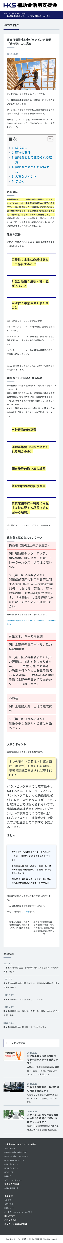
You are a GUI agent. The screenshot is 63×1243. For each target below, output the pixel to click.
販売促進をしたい (11, 1168)
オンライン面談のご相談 (15, 1224)
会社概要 (7, 1200)
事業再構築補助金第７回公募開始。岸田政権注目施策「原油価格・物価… (32, 985)
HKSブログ (9, 1216)
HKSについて (9, 1208)
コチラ (27, 911)
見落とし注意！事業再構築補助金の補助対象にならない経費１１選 (19, 924)
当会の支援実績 (11, 1184)
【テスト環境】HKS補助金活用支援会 (29, 1239)
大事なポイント (26, 176)
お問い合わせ (10, 1220)
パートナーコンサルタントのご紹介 (18, 1212)
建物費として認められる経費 (33, 159)
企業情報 (8, 1196)
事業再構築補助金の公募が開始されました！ (24, 999)
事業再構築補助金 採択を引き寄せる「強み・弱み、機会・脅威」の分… (32, 1013)
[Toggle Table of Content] (49, 139)
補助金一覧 (8, 1172)
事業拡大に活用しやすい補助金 (16, 1156)
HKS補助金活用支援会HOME (15, 1152)
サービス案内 (9, 1148)
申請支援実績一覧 (11, 1188)
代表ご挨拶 (8, 1204)
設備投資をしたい (11, 1164)
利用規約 (7, 1176)
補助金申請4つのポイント (14, 1160)
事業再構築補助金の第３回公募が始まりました (25, 1027)
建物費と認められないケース (33, 169)
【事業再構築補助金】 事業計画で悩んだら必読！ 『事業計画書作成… (31, 969)
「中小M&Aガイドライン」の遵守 (20, 1144)
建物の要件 (23, 152)
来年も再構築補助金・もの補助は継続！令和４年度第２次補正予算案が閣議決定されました (43, 927)
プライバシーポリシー (13, 1180)
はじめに (21, 147)
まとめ (19, 181)
